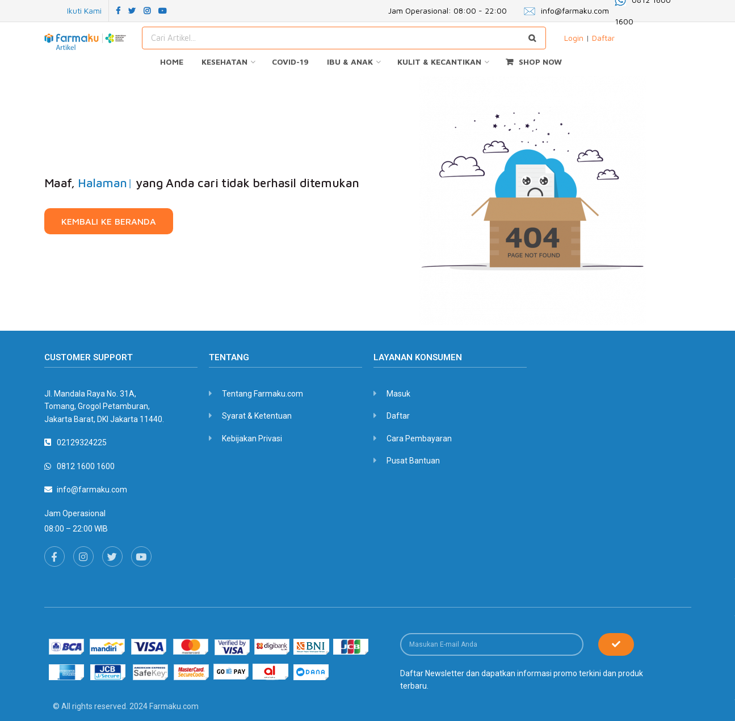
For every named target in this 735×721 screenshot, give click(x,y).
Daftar (603, 38)
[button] (108, 221)
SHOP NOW (534, 61)
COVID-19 (290, 61)
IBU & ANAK (350, 61)
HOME (171, 61)
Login (573, 38)
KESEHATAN (224, 61)
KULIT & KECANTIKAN (439, 61)
